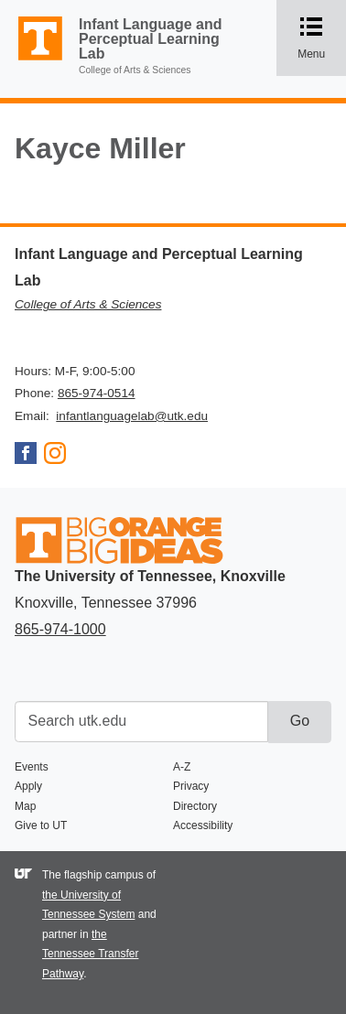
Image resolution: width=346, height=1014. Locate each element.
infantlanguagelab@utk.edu (132, 416)
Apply (28, 786)
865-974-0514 (96, 393)
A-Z (181, 766)
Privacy (191, 786)
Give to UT (41, 825)
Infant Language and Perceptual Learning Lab (150, 38)
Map (25, 806)
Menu (321, 37)
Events (32, 766)
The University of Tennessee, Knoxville (32, 60)
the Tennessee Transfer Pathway (90, 954)
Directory (195, 806)
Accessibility (202, 825)
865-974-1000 (60, 629)
